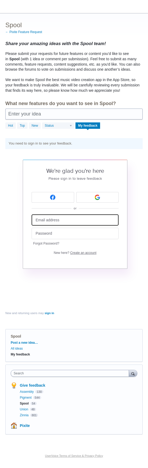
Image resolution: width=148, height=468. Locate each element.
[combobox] (71, 373)
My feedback (87, 125)
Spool (25, 403)
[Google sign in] (97, 197)
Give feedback (32, 385)
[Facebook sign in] (53, 197)
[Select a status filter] (58, 126)
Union (24, 409)
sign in (49, 313)
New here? (75, 253)
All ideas (17, 348)
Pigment (26, 397)
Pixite (25, 425)
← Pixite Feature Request (23, 32)
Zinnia (24, 415)
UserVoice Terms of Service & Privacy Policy (74, 455)
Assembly (27, 392)
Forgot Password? (46, 243)
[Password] (75, 233)
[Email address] (75, 220)
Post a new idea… (24, 343)
